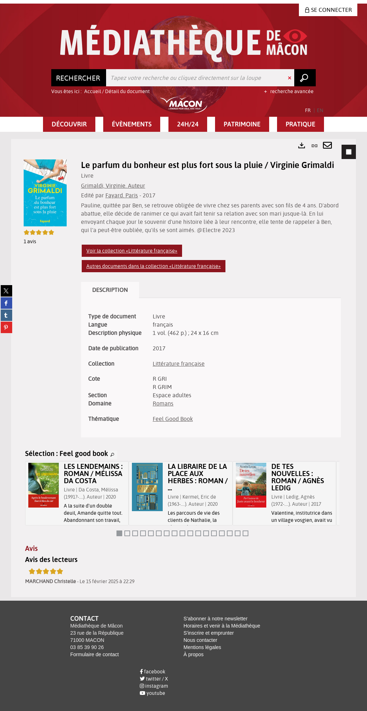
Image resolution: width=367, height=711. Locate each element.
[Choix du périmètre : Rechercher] (78, 77)
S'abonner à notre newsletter (216, 618)
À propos (194, 654)
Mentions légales (202, 647)
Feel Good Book (173, 418)
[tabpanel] (183, 368)
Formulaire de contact (94, 654)
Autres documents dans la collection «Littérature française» (153, 266)
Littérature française (179, 363)
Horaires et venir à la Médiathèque (222, 626)
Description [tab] (110, 289)
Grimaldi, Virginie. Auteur (113, 185)
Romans (163, 403)
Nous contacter (200, 640)
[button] (69, 124)
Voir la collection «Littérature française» (131, 251)
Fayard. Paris (121, 195)
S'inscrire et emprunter (209, 633)
